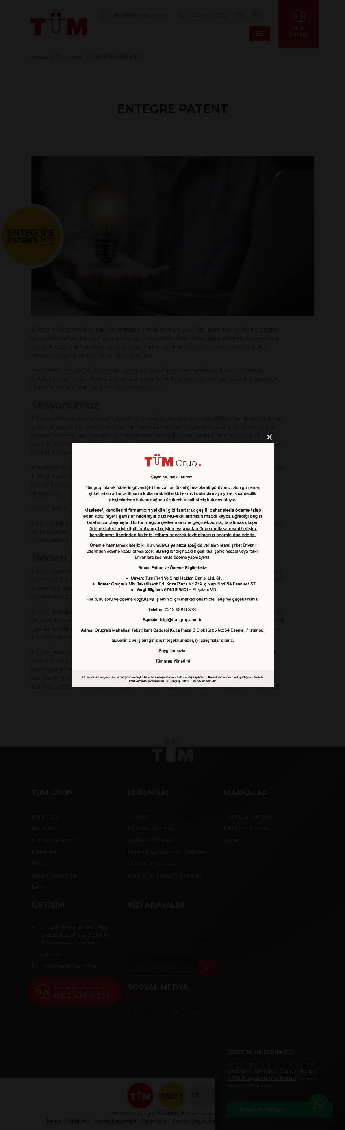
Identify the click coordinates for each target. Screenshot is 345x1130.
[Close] (269, 437)
